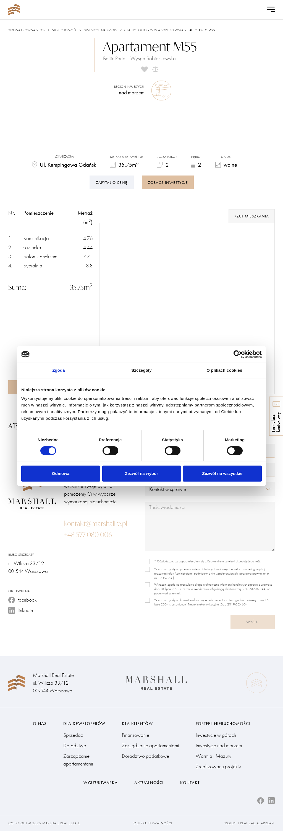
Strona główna (21, 30)
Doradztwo (74, 746)
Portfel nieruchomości (59, 30)
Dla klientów (137, 724)
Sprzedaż (73, 735)
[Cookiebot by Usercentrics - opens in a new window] (237, 354)
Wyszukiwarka (100, 783)
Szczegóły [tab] (141, 370)
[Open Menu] (271, 9)
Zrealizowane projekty (218, 767)
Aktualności (149, 783)
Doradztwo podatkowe (145, 756)
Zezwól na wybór (141, 473)
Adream (268, 824)
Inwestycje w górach (216, 735)
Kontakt (190, 783)
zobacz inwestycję (168, 181)
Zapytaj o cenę (111, 181)
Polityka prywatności (152, 824)
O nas (40, 724)
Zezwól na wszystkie (222, 473)
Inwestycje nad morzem (102, 30)
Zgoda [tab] (58, 370)
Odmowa (60, 473)
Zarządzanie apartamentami (78, 760)
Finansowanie (135, 735)
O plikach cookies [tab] (224, 370)
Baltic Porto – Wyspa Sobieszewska (155, 30)
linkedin (20, 610)
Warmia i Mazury (213, 756)
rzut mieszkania (251, 216)
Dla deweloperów (84, 724)
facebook (22, 600)
